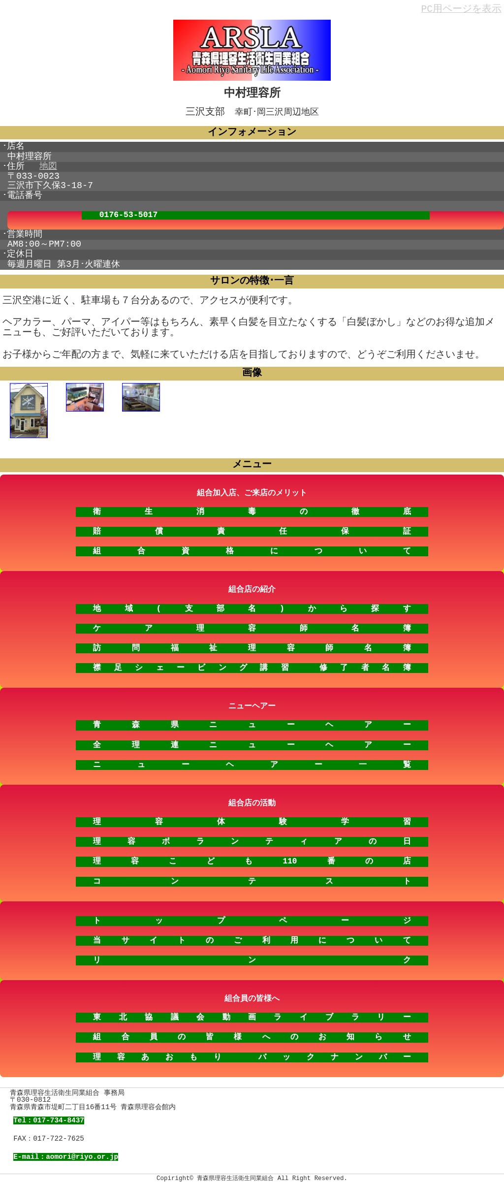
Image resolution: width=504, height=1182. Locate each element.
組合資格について (251, 549)
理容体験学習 (251, 820)
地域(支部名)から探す (251, 606)
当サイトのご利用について (251, 938)
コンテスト (251, 879)
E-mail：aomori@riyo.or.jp (65, 1154)
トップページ (251, 919)
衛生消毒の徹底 (251, 509)
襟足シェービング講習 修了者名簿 (251, 666)
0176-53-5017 (128, 214)
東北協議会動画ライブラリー (251, 1015)
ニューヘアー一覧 (251, 762)
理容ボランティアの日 (251, 839)
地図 (48, 166)
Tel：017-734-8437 (48, 1118)
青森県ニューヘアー (251, 723)
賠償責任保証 (251, 529)
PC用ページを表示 (461, 9)
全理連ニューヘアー (251, 743)
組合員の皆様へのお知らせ (251, 1035)
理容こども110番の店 (251, 859)
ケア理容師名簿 (251, 626)
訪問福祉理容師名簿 (251, 646)
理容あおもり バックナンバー (251, 1055)
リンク (251, 958)
